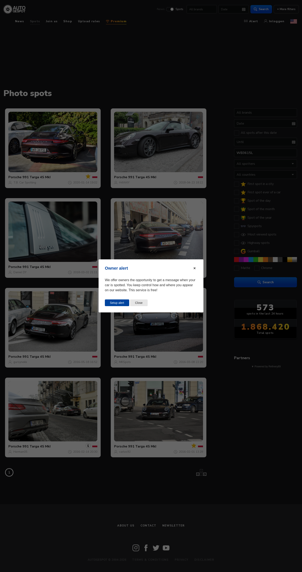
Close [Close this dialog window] (139, 302)
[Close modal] (194, 268)
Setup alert (117, 302)
